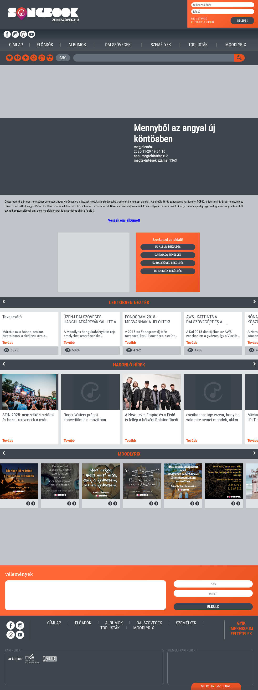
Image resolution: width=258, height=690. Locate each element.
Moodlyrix (235, 44)
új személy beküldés (167, 271)
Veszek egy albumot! (124, 220)
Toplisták (198, 44)
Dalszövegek (118, 44)
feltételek (241, 633)
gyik (241, 623)
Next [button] (254, 301)
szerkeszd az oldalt (216, 686)
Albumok (77, 44)
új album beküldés (168, 246)
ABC (63, 57)
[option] (29, 333)
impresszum (241, 628)
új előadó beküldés (168, 255)
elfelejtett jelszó (202, 22)
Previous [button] (3, 301)
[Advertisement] (129, 91)
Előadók (45, 44)
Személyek (161, 44)
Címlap (16, 44)
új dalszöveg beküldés (167, 263)
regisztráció (199, 18)
